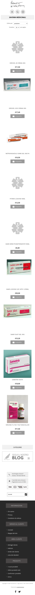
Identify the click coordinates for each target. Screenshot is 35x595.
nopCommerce (20, 587)
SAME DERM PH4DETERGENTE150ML (17, 244)
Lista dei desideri (13, 555)
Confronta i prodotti (14, 573)
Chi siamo (11, 511)
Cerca (9, 577)
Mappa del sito (12, 533)
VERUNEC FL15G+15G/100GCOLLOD (17, 425)
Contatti (10, 530)
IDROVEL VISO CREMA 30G (17, 108)
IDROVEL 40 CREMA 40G (17, 63)
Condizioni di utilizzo (14, 518)
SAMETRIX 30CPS (17, 379)
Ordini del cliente (13, 552)
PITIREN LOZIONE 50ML (17, 199)
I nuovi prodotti (13, 567)
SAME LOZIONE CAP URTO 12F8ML (17, 289)
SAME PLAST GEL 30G (17, 334)
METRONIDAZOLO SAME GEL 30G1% (17, 153)
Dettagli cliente (12, 545)
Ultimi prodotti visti (14, 570)
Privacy (10, 515)
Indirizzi (10, 548)
